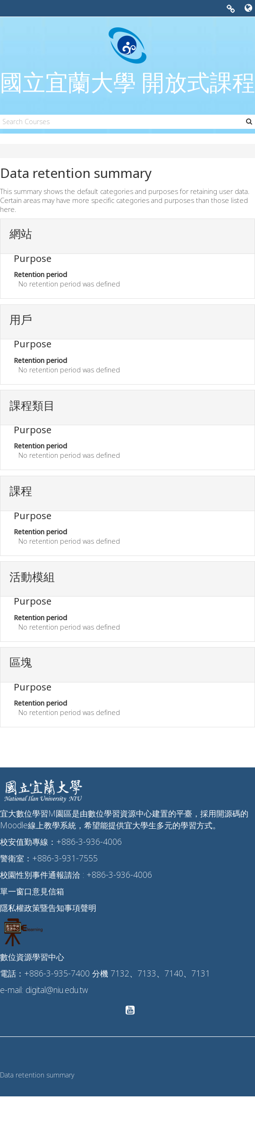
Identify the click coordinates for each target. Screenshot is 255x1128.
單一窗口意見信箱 (32, 891)
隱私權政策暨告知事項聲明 (48, 907)
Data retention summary (37, 1074)
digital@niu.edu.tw (57, 989)
